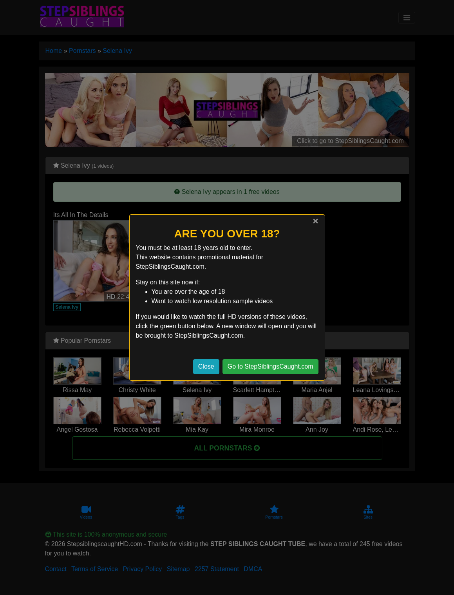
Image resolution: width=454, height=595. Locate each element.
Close (206, 366)
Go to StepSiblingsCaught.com (270, 366)
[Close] (315, 221)
